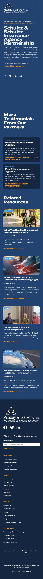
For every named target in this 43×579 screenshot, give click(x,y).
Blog (5, 519)
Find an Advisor (9, 508)
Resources (28, 21)
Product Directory (10, 469)
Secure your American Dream (12, 21)
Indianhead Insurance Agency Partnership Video (17, 158)
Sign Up (5, 448)
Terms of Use (24, 551)
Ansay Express (8, 535)
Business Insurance (10, 459)
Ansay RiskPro (8, 538)
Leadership (7, 492)
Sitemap (7, 551)
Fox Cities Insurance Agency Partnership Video (16, 185)
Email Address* (8, 440)
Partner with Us (9, 515)
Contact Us (7, 505)
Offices (5, 512)
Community (7, 495)
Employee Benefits (10, 466)
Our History (7, 482)
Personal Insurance (10, 462)
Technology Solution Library (13, 532)
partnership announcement (14, 66)
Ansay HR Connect (10, 542)
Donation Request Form (12, 522)
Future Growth (8, 485)
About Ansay (8, 479)
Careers (6, 489)
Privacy (16, 551)
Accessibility (34, 551)
